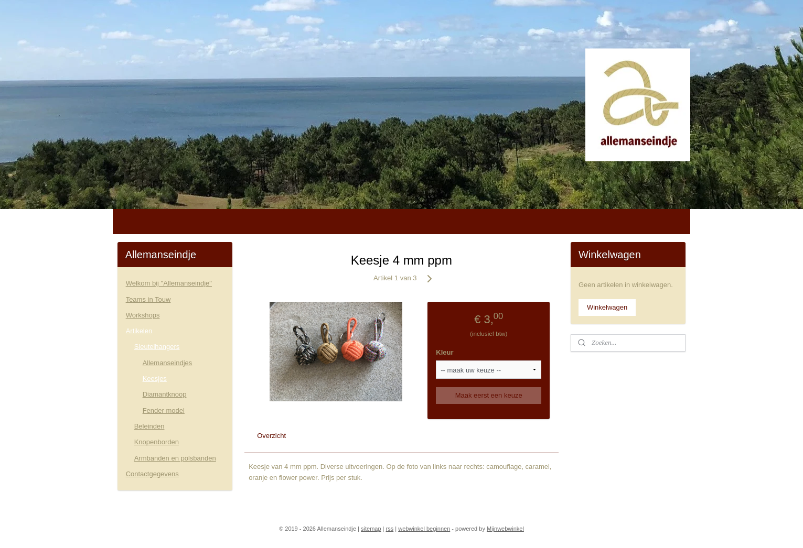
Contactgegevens (152, 474)
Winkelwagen (607, 307)
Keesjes (155, 378)
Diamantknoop (165, 394)
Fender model (164, 410)
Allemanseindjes (167, 363)
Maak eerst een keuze (488, 395)
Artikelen (139, 331)
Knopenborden (156, 442)
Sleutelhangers (157, 346)
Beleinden (149, 426)
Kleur (444, 352)
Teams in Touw (148, 299)
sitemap (371, 528)
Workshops (143, 315)
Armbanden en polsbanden (175, 458)
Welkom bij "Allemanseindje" (169, 283)
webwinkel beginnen (424, 528)
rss (390, 528)
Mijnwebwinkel (505, 528)
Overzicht (271, 436)
